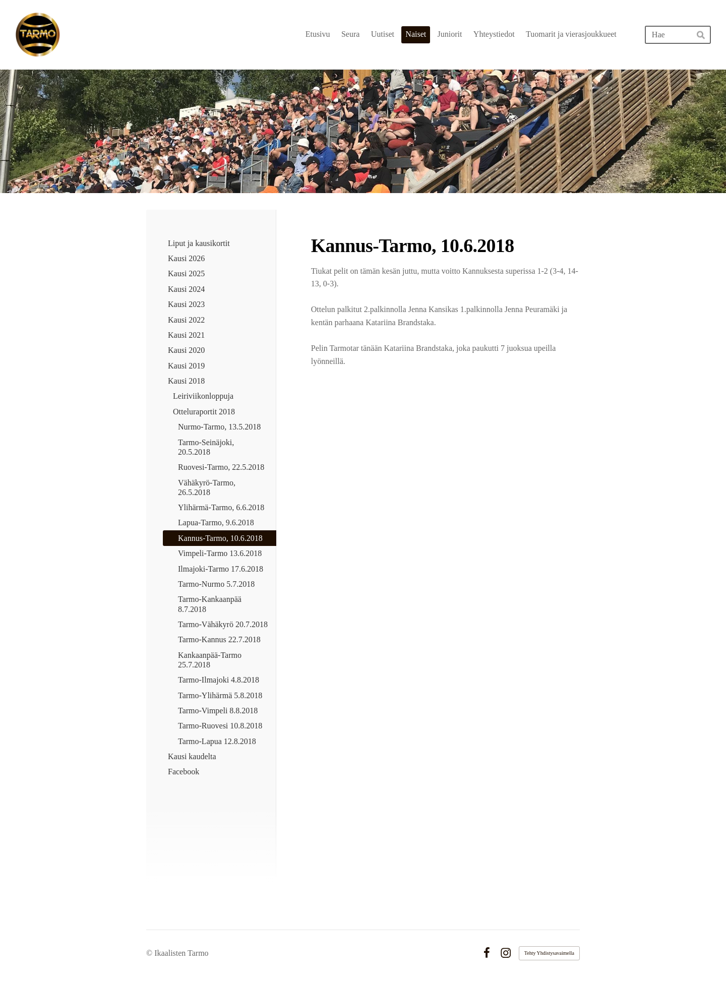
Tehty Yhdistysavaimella (549, 953)
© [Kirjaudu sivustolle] (150, 953)
